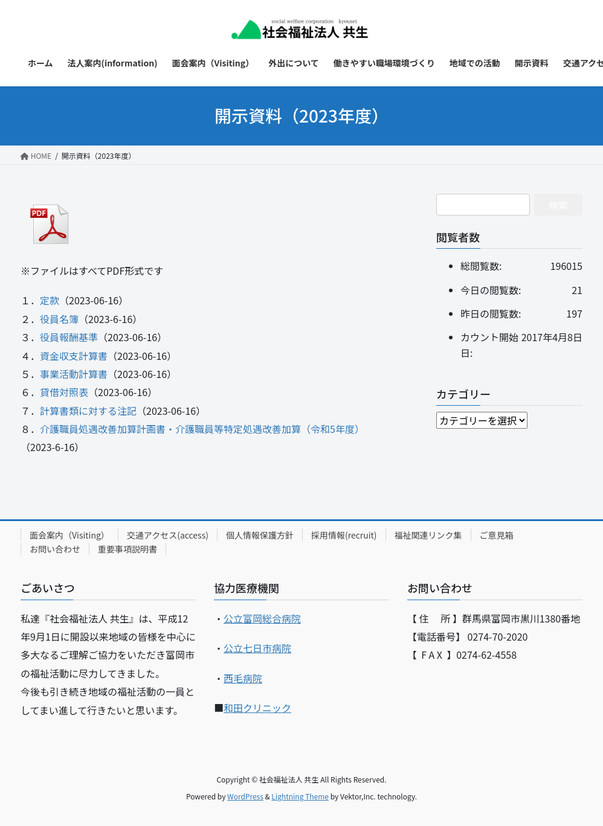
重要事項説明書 (127, 549)
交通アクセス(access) (167, 535)
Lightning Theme (300, 796)
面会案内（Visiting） (69, 535)
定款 (49, 300)
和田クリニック (257, 707)
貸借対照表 (64, 392)
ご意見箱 (497, 535)
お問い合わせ (55, 549)
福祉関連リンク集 (428, 535)
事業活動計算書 (74, 374)
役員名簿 (59, 319)
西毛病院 (243, 678)
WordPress (245, 796)
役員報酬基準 (69, 337)
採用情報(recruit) (344, 535)
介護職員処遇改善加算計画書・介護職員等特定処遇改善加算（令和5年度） (202, 428)
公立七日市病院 (257, 648)
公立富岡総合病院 (262, 618)
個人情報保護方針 (260, 535)
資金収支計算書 (74, 355)
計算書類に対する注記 (88, 410)
